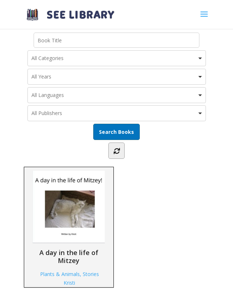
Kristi (69, 282)
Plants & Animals (60, 274)
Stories (91, 274)
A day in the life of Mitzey (69, 217)
